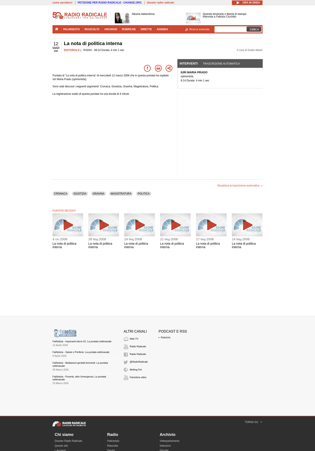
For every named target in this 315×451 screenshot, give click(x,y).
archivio (110, 29)
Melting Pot (136, 369)
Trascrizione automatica (221, 63)
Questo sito (61, 445)
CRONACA (60, 193)
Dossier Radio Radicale (68, 440)
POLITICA (144, 193)
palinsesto (71, 29)
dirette (146, 29)
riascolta (92, 29)
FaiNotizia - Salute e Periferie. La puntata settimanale (80, 352)
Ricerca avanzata (199, 29)
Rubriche (165, 337)
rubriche (129, 29)
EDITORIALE (72, 50)
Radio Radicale (138, 346)
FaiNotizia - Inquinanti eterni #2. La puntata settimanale (82, 341)
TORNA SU (251, 422)
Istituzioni (165, 445)
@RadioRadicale (139, 361)
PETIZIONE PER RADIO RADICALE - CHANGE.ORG (110, 2)
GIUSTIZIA (80, 193)
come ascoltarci (62, 2)
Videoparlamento (170, 440)
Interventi (189, 63)
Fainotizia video (138, 377)
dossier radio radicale (160, 2)
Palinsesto (113, 440)
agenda (162, 29)
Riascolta (112, 445)
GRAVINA (98, 193)
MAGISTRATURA (121, 193)
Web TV (134, 338)
